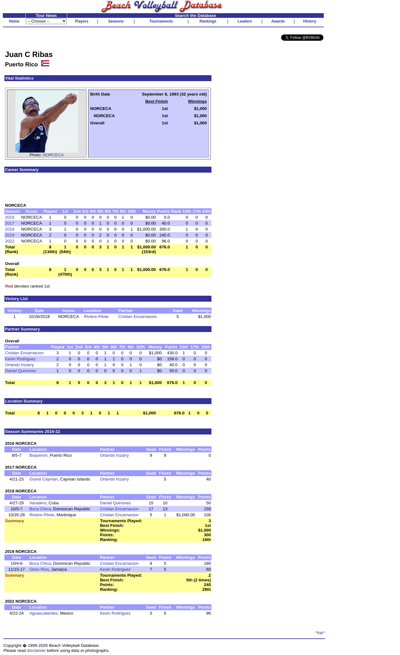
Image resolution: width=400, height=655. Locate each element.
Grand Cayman (43, 479)
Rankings (208, 21)
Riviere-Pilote (96, 316)
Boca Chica (40, 509)
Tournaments (161, 21)
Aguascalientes (43, 613)
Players (81, 21)
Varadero (37, 503)
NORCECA (53, 155)
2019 (9, 235)
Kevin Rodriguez (20, 358)
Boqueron (38, 455)
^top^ (320, 632)
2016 (9, 217)
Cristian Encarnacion (137, 316)
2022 (9, 241)
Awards (278, 21)
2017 (9, 223)
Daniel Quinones (20, 370)
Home (14, 21)
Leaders (244, 21)
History (309, 21)
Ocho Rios (39, 569)
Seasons (116, 21)
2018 (9, 229)
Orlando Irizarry (19, 364)
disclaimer (36, 650)
